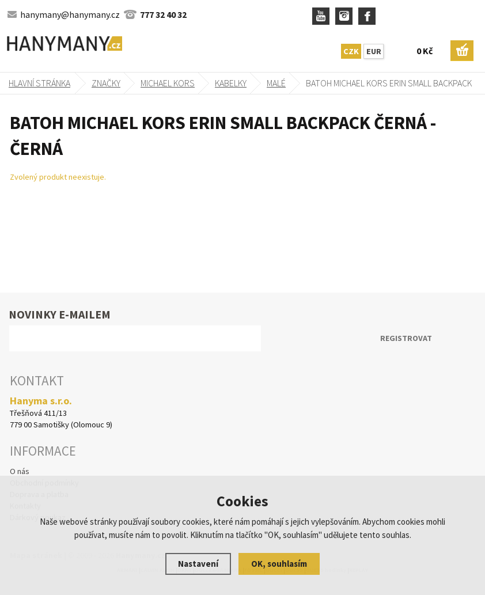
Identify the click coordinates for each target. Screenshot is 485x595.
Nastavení (198, 563)
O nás (19, 471)
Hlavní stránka (39, 83)
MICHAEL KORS (168, 83)
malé (276, 83)
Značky (106, 83)
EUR (373, 51)
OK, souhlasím (279, 563)
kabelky (231, 83)
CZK (351, 51)
